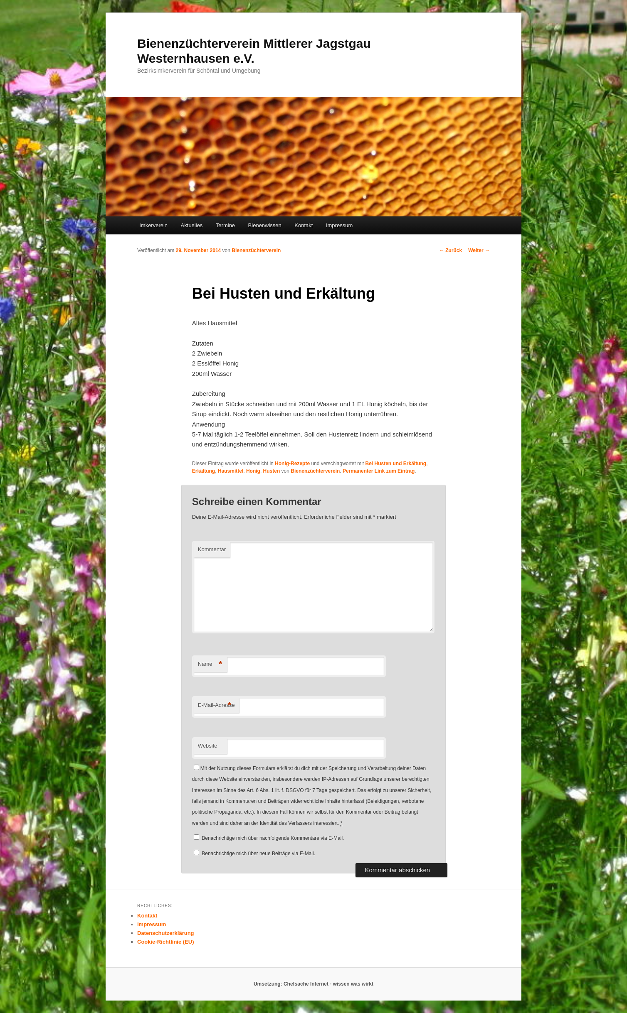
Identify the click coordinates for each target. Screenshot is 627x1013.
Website (207, 746)
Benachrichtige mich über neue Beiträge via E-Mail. (258, 853)
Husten (271, 471)
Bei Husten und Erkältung (395, 463)
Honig (253, 471)
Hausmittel (230, 471)
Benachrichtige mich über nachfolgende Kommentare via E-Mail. (273, 838)
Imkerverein (153, 225)
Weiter (479, 250)
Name (210, 664)
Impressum (339, 225)
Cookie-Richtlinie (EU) (165, 942)
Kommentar (212, 549)
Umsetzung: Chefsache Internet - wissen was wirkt (313, 984)
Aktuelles (192, 225)
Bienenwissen (264, 225)
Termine (225, 225)
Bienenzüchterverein (256, 250)
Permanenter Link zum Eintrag (379, 471)
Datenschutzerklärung (165, 933)
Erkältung (203, 471)
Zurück (450, 250)
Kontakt (303, 225)
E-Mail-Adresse (216, 705)
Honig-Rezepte (292, 463)
